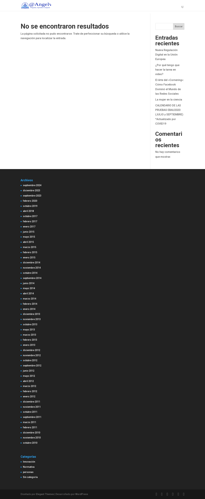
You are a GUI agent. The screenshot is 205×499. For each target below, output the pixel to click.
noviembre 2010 (32, 437)
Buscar (179, 26)
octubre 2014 (30, 273)
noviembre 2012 (32, 355)
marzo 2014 (29, 298)
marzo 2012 (29, 386)
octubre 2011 (30, 412)
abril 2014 (28, 293)
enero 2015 (29, 257)
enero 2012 (29, 396)
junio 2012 (28, 370)
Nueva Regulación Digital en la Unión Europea (166, 54)
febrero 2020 (30, 200)
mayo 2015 (29, 236)
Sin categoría (30, 477)
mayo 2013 (29, 329)
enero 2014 (29, 309)
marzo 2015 (29, 247)
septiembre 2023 (32, 195)
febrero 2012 (30, 391)
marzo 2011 (29, 422)
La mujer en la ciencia (168, 99)
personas (28, 472)
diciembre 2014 (31, 262)
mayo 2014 (29, 288)
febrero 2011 (30, 427)
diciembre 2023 (31, 190)
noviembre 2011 (32, 407)
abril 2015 (28, 242)
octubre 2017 (30, 216)
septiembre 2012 (32, 365)
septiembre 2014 (32, 278)
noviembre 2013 (32, 319)
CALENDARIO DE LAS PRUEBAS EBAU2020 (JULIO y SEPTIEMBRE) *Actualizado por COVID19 (169, 114)
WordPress (81, 494)
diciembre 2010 (31, 432)
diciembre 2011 (31, 401)
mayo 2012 (29, 376)
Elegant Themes (45, 494)
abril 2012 (28, 381)
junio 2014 (28, 283)
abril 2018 (28, 211)
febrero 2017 (30, 221)
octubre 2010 (30, 442)
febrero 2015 (30, 252)
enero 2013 (29, 345)
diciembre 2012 (31, 350)
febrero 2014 (30, 304)
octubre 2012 (30, 360)
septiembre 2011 (32, 417)
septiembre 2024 (32, 185)
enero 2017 (29, 226)
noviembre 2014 (32, 267)
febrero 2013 (30, 339)
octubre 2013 (30, 324)
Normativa (28, 467)
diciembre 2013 (31, 314)
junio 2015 (28, 231)
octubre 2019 (30, 206)
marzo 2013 (29, 334)
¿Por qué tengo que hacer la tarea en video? (167, 70)
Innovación (29, 461)
